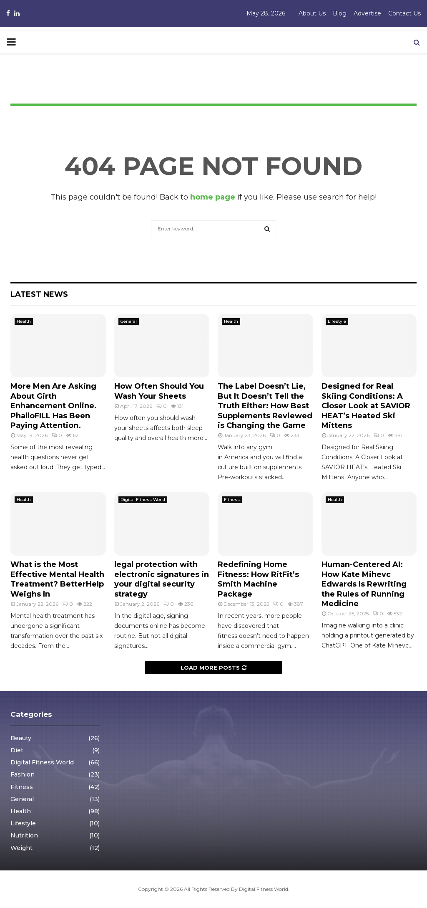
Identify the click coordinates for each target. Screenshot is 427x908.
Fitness (232, 499)
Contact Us (404, 13)
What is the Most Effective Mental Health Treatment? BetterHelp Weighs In (57, 579)
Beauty (20, 738)
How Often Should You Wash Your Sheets (159, 391)
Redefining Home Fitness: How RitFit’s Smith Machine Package (258, 579)
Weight (21, 848)
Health (24, 321)
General (129, 321)
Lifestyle (337, 321)
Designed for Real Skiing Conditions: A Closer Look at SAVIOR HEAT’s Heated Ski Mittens (366, 406)
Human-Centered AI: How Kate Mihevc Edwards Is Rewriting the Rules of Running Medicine (364, 584)
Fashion (22, 774)
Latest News (39, 294)
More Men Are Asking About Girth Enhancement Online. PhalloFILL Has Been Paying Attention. (53, 406)
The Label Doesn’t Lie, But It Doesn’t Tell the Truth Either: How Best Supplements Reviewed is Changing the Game (265, 406)
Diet (16, 750)
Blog (340, 13)
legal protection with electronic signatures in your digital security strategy (161, 579)
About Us (312, 13)
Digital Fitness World (143, 499)
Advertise (367, 13)
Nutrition (24, 835)
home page (212, 197)
